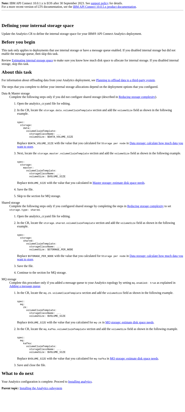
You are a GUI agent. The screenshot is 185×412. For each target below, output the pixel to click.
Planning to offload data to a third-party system (125, 80)
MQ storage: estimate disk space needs (129, 338)
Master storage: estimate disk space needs (118, 191)
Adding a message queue (24, 298)
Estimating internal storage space (32, 60)
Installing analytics (80, 402)
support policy (100, 3)
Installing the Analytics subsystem (41, 408)
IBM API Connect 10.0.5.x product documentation (104, 6)
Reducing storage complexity (137, 97)
